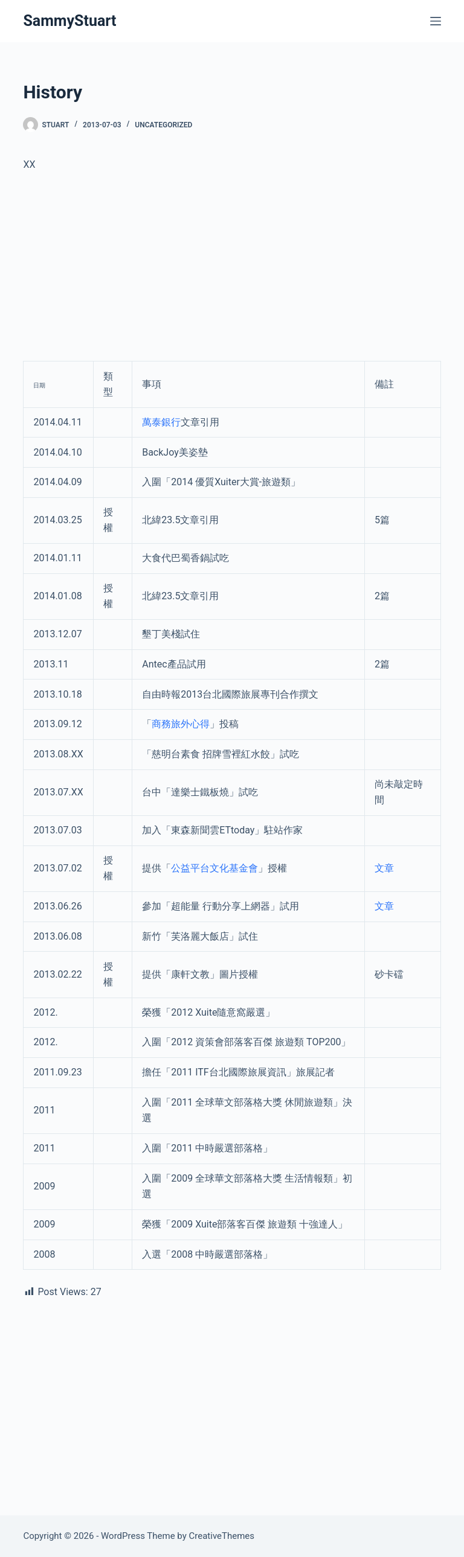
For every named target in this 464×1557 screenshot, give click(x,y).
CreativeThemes (222, 1535)
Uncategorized (163, 125)
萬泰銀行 (161, 422)
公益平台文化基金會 (214, 868)
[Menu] (435, 21)
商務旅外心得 (181, 724)
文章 (384, 868)
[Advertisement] (231, 271)
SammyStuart (69, 21)
